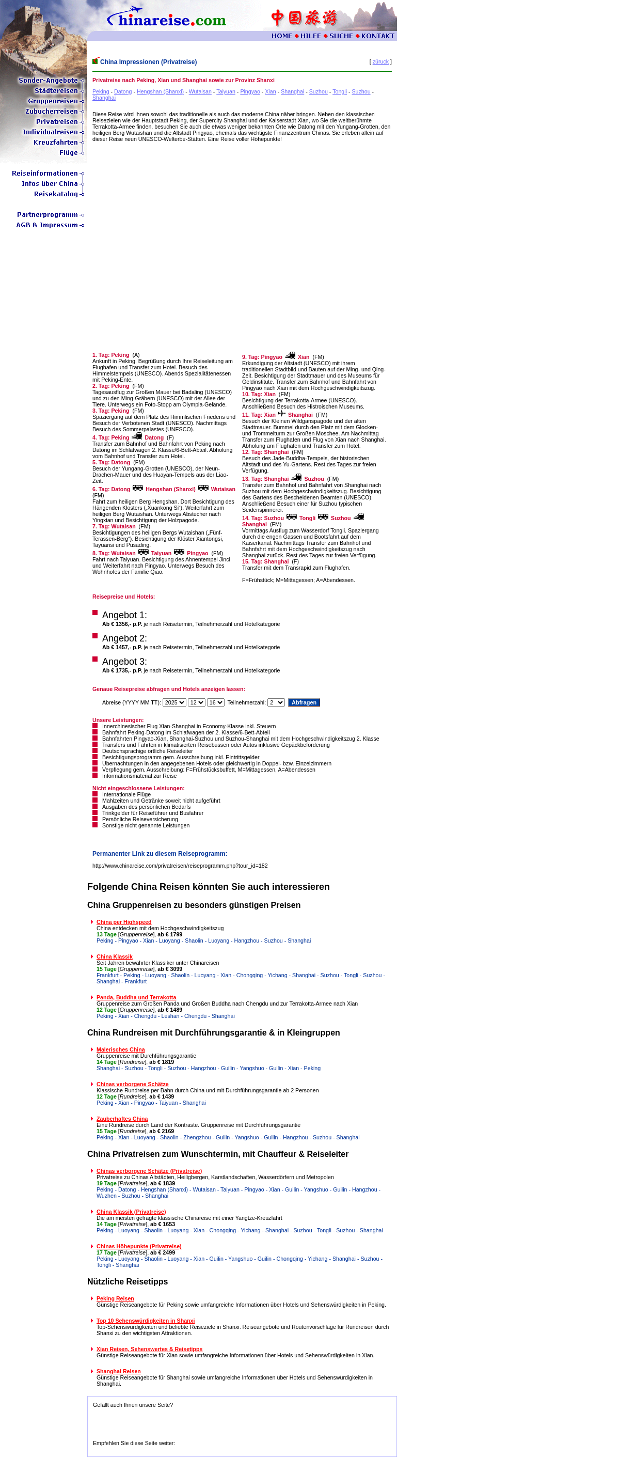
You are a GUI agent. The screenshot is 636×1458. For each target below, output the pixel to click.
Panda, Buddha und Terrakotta (136, 997)
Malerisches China (121, 1049)
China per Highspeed (124, 922)
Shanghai (292, 91)
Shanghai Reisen (119, 1371)
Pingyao (250, 91)
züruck (381, 61)
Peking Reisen (115, 1298)
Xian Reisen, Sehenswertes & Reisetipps (150, 1349)
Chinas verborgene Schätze (133, 1084)
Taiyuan (225, 91)
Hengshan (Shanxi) (160, 91)
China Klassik (115, 956)
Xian (270, 91)
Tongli (339, 91)
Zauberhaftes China (122, 1119)
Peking (100, 91)
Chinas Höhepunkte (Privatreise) (139, 1246)
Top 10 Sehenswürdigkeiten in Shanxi (146, 1321)
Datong (123, 91)
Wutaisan (200, 91)
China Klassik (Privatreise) (131, 1212)
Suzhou (318, 91)
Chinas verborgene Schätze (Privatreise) (149, 1171)
